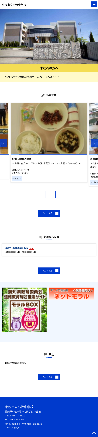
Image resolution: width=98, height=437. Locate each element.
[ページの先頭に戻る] (94, 433)
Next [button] (94, 143)
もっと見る (48, 213)
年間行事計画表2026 (16, 248)
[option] (49, 36)
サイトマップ (13, 427)
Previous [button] (3, 143)
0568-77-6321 (17, 415)
